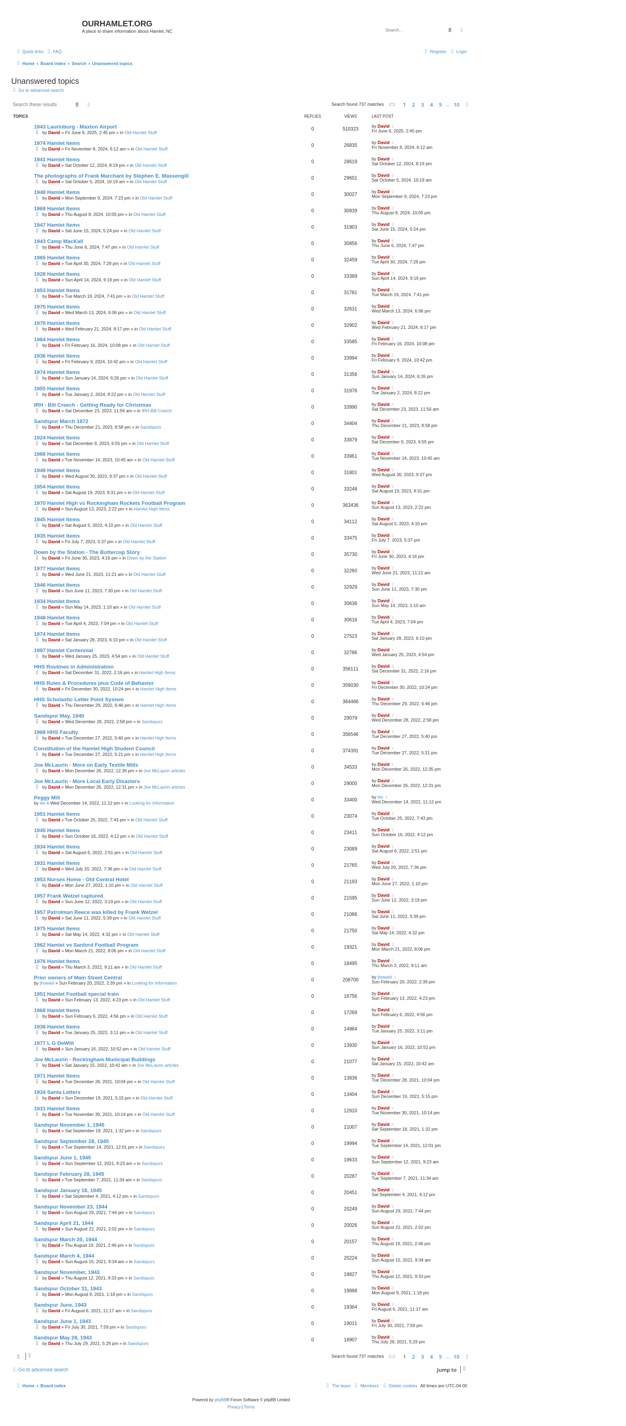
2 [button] (413, 104)
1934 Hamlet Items (57, 601)
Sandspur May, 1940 (59, 716)
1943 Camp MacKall (58, 241)
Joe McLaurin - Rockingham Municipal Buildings (94, 1059)
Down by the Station (146, 558)
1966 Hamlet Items (57, 454)
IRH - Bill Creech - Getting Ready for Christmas (92, 405)
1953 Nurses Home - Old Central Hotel (81, 879)
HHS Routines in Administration (74, 667)
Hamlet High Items (152, 508)
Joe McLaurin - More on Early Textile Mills (86, 765)
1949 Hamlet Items (57, 470)
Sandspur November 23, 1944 (70, 1207)
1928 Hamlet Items (57, 274)
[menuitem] (53, 51)
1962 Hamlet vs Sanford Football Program (86, 945)
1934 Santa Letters (57, 1092)
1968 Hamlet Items (57, 1010)
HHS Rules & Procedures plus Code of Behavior (94, 683)
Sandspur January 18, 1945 (68, 1190)
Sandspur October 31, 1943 (68, 1289)
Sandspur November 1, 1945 (69, 1125)
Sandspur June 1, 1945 (62, 1158)
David (54, 132)
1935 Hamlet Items (57, 536)
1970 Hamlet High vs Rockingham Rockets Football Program (109, 503)
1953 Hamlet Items (57, 290)
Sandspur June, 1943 (60, 1305)
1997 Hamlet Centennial (63, 650)
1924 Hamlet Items (57, 438)
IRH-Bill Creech (157, 410)
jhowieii (47, 983)
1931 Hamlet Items (57, 863)
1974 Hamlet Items (57, 372)
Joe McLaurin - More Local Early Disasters (87, 781)
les (43, 803)
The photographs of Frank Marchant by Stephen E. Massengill (111, 176)
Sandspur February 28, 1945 (69, 1174)
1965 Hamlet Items (57, 258)
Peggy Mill (47, 798)
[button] (392, 104)
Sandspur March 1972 (61, 421)
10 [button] (457, 104)
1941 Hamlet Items (57, 159)
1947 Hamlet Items (57, 225)
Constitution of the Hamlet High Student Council (94, 749)
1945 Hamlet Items (57, 519)
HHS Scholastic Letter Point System (79, 699)
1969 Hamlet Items (57, 209)
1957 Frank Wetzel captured (68, 896)
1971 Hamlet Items (57, 1076)
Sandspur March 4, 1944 (64, 1256)
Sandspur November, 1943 (67, 1272)
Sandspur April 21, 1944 (63, 1223)
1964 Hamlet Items (57, 339)
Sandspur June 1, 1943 (62, 1321)
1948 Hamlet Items (57, 192)
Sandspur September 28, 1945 (71, 1141)
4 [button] (431, 104)
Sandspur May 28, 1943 (63, 1338)
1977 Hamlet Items (57, 569)
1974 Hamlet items (57, 143)
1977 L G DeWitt (54, 1043)
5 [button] (440, 104)
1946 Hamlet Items (57, 585)
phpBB (220, 1400)
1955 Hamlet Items (57, 389)
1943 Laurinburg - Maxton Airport (75, 127)
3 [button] (422, 104)
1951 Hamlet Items (57, 814)
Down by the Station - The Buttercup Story (87, 552)
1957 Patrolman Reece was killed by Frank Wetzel (96, 912)
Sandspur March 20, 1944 (65, 1239)
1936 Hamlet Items (57, 356)
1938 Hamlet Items (57, 1027)
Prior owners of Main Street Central (78, 978)
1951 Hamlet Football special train (76, 994)
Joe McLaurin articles (164, 770)
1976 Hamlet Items (57, 323)
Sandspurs (150, 427)
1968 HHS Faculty (56, 732)
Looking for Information (151, 803)
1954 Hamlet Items (57, 487)
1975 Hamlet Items (57, 307)
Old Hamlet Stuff (141, 132)
